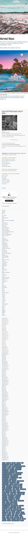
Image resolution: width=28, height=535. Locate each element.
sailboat (10, 509)
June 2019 (4, 372)
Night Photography (6, 272)
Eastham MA (16, 43)
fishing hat (4, 178)
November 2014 (5, 442)
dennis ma (9, 486)
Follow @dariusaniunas (14, 139)
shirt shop (19, 510)
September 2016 (5, 414)
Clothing (3, 242)
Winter (3, 314)
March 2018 (4, 391)
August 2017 (4, 400)
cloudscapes (12, 482)
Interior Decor (5, 262)
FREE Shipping (5, 255)
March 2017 (4, 406)
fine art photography (14, 97)
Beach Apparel (5, 217)
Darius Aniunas (5, 132)
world (22, 520)
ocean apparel (14, 502)
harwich (4, 494)
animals (13, 462)
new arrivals (20, 500)
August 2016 (4, 415)
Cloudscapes (4, 244)
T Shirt (3, 297)
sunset (9, 513)
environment (16, 487)
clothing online (20, 481)
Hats (3, 258)
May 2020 (4, 358)
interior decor (11, 495)
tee (12, 515)
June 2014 (4, 448)
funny (14, 490)
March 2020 (4, 361)
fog (3, 490)
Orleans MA (4, 274)
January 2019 (4, 379)
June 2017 (4, 403)
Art (2, 214)
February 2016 (5, 423)
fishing (17, 489)
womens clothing (15, 520)
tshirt (7, 517)
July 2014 (4, 447)
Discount (4, 249)
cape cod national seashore (8, 472)
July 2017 (4, 401)
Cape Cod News (5, 233)
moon (11, 500)
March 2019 (4, 376)
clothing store (5, 482)
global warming (6, 492)
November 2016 (5, 411)
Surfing (3, 296)
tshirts (11, 517)
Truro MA (4, 305)
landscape (5, 96)
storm (22, 512)
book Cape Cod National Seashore (9, 170)
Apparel (6, 154)
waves (8, 518)
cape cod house (13, 471)
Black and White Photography (8, 220)
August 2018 (4, 385)
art (22, 462)
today (16, 515)
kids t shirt (18, 495)
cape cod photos (16, 96)
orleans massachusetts (7, 504)
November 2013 (5, 457)
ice (23, 494)
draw (4, 487)
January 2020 (4, 363)
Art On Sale (4, 215)
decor (4, 486)
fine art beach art (5, 162)
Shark (3, 285)
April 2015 (4, 435)
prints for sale (5, 507)
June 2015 (4, 433)
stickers (17, 512)
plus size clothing (5, 182)
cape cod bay (5, 471)
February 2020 (5, 362)
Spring (3, 290)
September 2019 (5, 368)
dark (21, 484)
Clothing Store (5, 243)
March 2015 (4, 437)
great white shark (20, 492)
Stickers (10, 154)
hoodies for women (6, 180)
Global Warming (5, 257)
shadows (22, 509)
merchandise (5, 500)
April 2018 (4, 390)
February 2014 (5, 453)
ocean (7, 502)
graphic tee (13, 492)
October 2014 (5, 443)
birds (10, 466)
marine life (5, 499)
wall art (4, 518)
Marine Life (4, 266)
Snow (3, 288)
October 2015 (5, 428)
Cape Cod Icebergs (6, 230)
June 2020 (4, 357)
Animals (3, 211)
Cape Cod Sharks (5, 235)
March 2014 (4, 452)
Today (3, 301)
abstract (8, 462)
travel (20, 515)
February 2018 (5, 392)
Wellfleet (3, 311)
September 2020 (5, 353)
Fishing (3, 254)
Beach (3, 216)
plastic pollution (14, 505)
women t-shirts (5, 175)
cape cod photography (7, 474)
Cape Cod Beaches (6, 228)
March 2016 (4, 422)
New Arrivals (4, 269)
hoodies (19, 494)
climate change (13, 479)
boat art (4, 467)
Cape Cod (3, 43)
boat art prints (5, 164)
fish (13, 489)
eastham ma (3, 99)
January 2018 (4, 394)
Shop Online (4, 287)
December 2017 (5, 395)
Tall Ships (4, 300)
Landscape (8, 43)
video (21, 517)
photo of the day (6, 505)
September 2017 (5, 399)
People (3, 276)
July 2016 (4, 416)
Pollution (4, 279)
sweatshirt (22, 513)
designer (14, 486)
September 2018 (5, 384)
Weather (3, 310)
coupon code (5, 484)
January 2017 (4, 409)
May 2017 (4, 404)
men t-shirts (4, 176)
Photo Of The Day (5, 277)
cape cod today (6, 477)
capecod (7, 206)
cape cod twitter (14, 477)
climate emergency (6, 481)
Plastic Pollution (5, 278)
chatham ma (5, 479)
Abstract (3, 210)
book (13, 467)
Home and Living (5, 259)
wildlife (23, 518)
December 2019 (5, 365)
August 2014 (4, 446)
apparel (18, 462)
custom (11, 484)
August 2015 (4, 430)
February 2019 (5, 377)
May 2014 (4, 449)
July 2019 (4, 371)
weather (13, 518)
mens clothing (12, 499)
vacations (17, 517)
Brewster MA (4, 223)
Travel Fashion (5, 304)
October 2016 (5, 413)
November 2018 (5, 381)
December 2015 (5, 425)
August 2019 (4, 370)
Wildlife (3, 312)
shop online (5, 512)
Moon (3, 267)
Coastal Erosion (5, 245)
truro (4, 517)
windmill (4, 520)
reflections (5, 509)
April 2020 (4, 360)
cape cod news (13, 203)
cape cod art (18, 469)
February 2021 (5, 347)
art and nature (6, 464)
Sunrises (9, 44)
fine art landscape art (6, 163)
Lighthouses (4, 264)
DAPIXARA (4, 188)
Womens (4, 315)
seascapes (16, 509)
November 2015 (5, 427)
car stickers (4, 183)
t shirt (4, 462)
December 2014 (5, 441)
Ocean (3, 273)
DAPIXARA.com (10, 135)
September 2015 (5, 429)
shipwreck (13, 510)
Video (3, 306)
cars (20, 477)
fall (21, 487)
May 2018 (4, 389)
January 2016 (4, 424)
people (15, 504)
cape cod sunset (14, 476)
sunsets (3, 295)
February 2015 (5, 438)
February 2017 (5, 408)
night (4, 502)
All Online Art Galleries (6, 166)
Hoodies (3, 260)
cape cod (12, 469)
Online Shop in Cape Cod (19, 153)
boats (9, 467)
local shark (17, 497)
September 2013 (5, 460)
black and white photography (19, 466)
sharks (8, 510)
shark (4, 510)
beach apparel (17, 464)
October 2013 (5, 458)
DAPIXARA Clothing (6, 248)
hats (12, 494)
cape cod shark (6, 476)
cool (18, 482)
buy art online (5, 469)
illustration (5, 495)
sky (10, 512)
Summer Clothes (5, 292)
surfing (17, 513)
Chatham (4, 238)
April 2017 (4, 405)
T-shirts (3, 298)
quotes (19, 507)
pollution (21, 505)
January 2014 (4, 454)
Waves (3, 309)
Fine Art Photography (6, 253)
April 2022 (4, 329)
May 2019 (4, 373)
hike (15, 494)
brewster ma (18, 467)
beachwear (5, 466)
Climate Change (5, 240)
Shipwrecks (4, 286)
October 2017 (5, 397)
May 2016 (4, 419)
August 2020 (4, 354)
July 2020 (4, 356)
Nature (3, 268)
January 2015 (4, 439)
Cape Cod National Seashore (21, 42)
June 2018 (4, 387)
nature (9, 96)
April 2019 (4, 375)
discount (20, 486)
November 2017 (5, 396)
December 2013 (5, 456)
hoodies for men (5, 179)
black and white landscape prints (8, 160)
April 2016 (4, 420)
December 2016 (5, 410)
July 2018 (4, 386)
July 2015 (4, 432)
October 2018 (5, 382)
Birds (3, 219)
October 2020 (5, 352)
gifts (18, 490)
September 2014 (5, 444)
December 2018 (5, 380)
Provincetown (5, 281)
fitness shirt (23, 489)
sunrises (22, 97)
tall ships (8, 515)
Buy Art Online (5, 224)
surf (13, 513)
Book (3, 221)
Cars (3, 236)
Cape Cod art (4, 226)
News (3, 271)
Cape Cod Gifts (5, 229)
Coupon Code (5, 247)
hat (8, 494)
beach (11, 464)
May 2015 (4, 434)
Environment (4, 252)
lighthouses (11, 497)
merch (17, 499)
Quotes (3, 282)
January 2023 (4, 318)
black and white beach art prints (8, 159)
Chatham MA (4, 239)
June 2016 (4, 418)
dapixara (16, 484)
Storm (3, 291)
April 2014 (4, 451)
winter (9, 520)
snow (13, 512)
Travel (3, 302)
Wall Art (14, 154)
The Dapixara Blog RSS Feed (8, 523)
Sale (3, 283)
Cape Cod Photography (6, 234)
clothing (13, 481)
